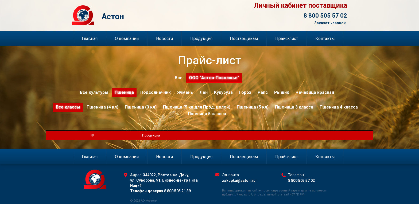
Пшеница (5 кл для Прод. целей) (196, 107)
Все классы (68, 107)
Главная (90, 38)
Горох (245, 92)
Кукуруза (223, 92)
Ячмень (185, 92)
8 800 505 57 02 (325, 15)
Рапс (263, 92)
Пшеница (124, 92)
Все (179, 77)
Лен (203, 92)
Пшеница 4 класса (339, 107)
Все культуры (94, 92)
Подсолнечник (155, 92)
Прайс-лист (286, 38)
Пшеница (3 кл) (141, 107)
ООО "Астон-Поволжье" (214, 77)
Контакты (325, 38)
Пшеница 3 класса (294, 107)
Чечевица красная (315, 92)
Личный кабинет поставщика (300, 5)
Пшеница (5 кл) (253, 107)
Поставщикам (244, 38)
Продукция (201, 38)
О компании (127, 38)
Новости (164, 38)
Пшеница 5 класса (207, 113)
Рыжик (281, 92)
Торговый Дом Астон (125, 15)
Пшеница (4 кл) (102, 107)
